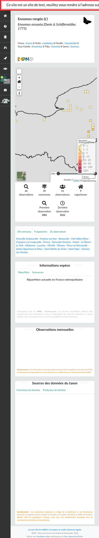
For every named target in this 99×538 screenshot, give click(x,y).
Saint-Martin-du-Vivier (55, 249)
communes (24, 231)
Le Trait (19, 245)
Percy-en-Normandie (77, 245)
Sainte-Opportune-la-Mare (29, 249)
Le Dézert (86, 242)
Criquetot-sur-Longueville (28, 242)
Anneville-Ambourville (27, 238)
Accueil (31, 530)
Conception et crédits (57, 530)
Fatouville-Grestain (61, 242)
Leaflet (76, 181)
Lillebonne (30, 245)
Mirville (51, 245)
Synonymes (38, 272)
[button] (19, 82)
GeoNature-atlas (43, 536)
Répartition (23, 272)
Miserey (61, 245)
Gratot (76, 242)
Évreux (46, 242)
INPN (39, 311)
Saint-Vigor (74, 249)
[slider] (58, 173)
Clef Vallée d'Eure (79, 238)
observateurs (58, 231)
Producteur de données (54, 390)
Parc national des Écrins (73, 536)
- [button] (19, 87)
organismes (40, 231)
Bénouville (64, 238)
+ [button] (19, 78)
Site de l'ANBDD (41, 530)
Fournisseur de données (28, 390)
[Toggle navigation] (8, 12)
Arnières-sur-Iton (48, 238)
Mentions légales (74, 530)
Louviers (41, 245)
